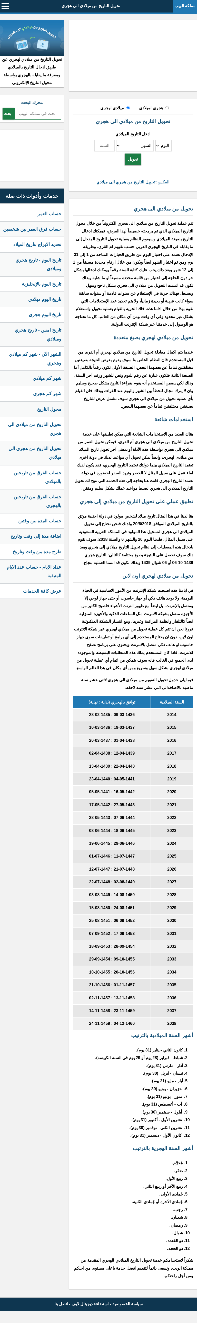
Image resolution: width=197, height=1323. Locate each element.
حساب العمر (49, 213)
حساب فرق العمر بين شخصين (32, 229)
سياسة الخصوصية (127, 1304)
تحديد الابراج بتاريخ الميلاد (37, 244)
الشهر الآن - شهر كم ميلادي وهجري (35, 359)
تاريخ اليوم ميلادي (44, 299)
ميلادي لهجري (112, 108)
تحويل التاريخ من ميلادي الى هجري (91, 6)
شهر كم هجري (47, 393)
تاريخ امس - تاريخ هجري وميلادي (38, 334)
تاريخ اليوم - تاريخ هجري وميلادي (38, 264)
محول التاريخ (49, 409)
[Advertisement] (133, 55)
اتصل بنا (61, 1304)
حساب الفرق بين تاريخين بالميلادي (37, 477)
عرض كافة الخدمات (42, 591)
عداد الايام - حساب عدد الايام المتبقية (34, 571)
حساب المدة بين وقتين (39, 520)
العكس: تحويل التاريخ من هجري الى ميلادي (132, 182)
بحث (7, 113)
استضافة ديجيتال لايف (90, 1304)
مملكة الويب (184, 6)
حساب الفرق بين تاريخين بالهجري (37, 501)
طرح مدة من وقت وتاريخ (37, 551)
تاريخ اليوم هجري (45, 314)
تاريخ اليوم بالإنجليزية (41, 284)
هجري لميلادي (151, 108)
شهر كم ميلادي (47, 378)
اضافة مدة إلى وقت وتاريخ (36, 536)
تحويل (133, 159)
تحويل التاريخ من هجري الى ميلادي (34, 453)
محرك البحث (32, 102)
